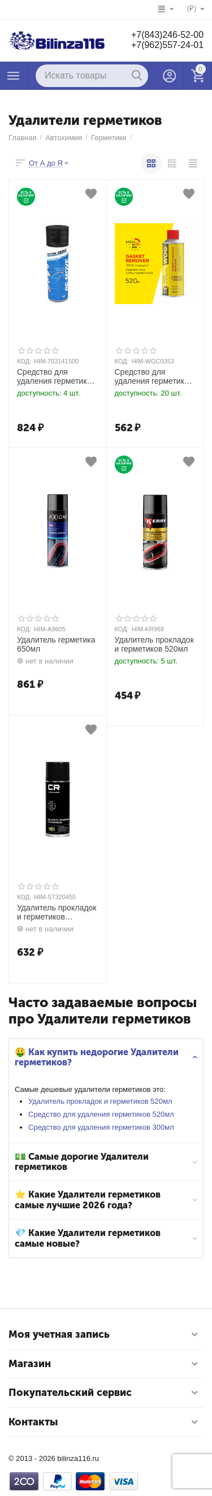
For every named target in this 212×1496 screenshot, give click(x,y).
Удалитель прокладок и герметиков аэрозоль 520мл (56, 912)
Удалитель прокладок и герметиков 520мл (100, 1101)
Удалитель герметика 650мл (56, 644)
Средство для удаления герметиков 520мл (101, 1114)
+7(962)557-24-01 (167, 45)
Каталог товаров (13, 76)
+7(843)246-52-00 (167, 35)
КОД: (24, 361)
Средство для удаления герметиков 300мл (101, 1127)
